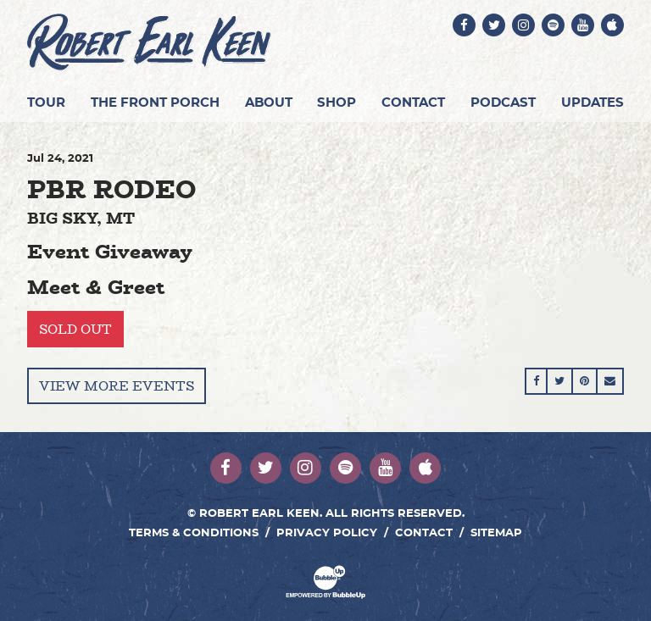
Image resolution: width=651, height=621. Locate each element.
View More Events (116, 386)
